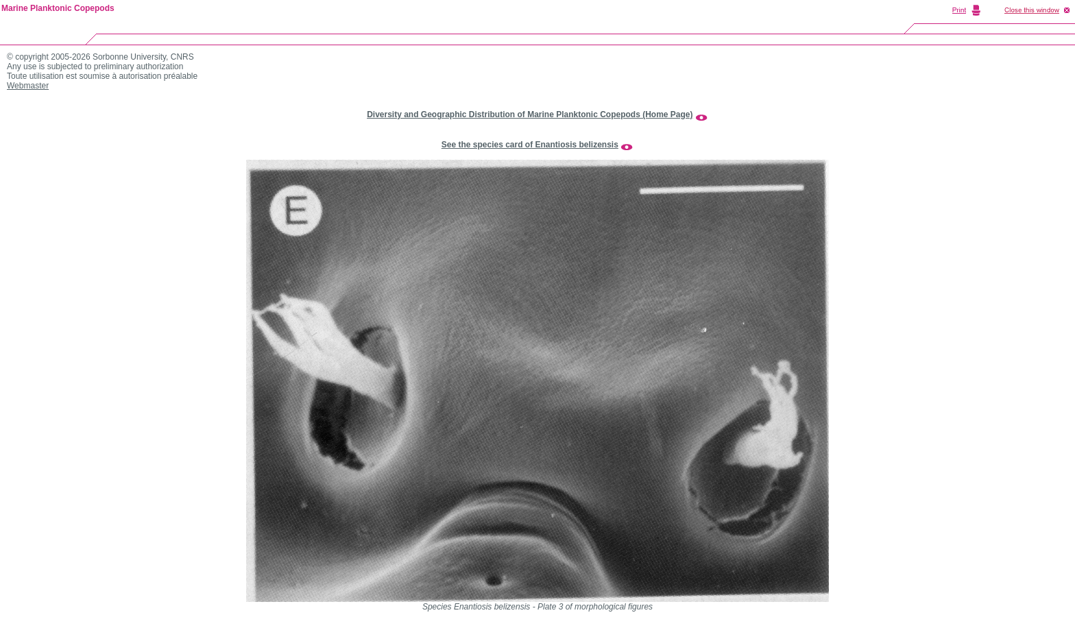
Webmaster (28, 85)
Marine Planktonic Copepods (57, 8)
